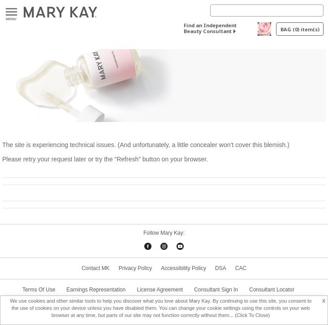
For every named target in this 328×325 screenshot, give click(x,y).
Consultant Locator (271, 290)
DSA (220, 268)
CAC (240, 268)
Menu (11, 12)
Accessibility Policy (183, 268)
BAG (300, 29)
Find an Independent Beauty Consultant (210, 28)
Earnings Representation (95, 290)
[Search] (267, 10)
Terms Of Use (38, 290)
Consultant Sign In (216, 290)
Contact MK (96, 268)
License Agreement (160, 290)
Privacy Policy (135, 268)
